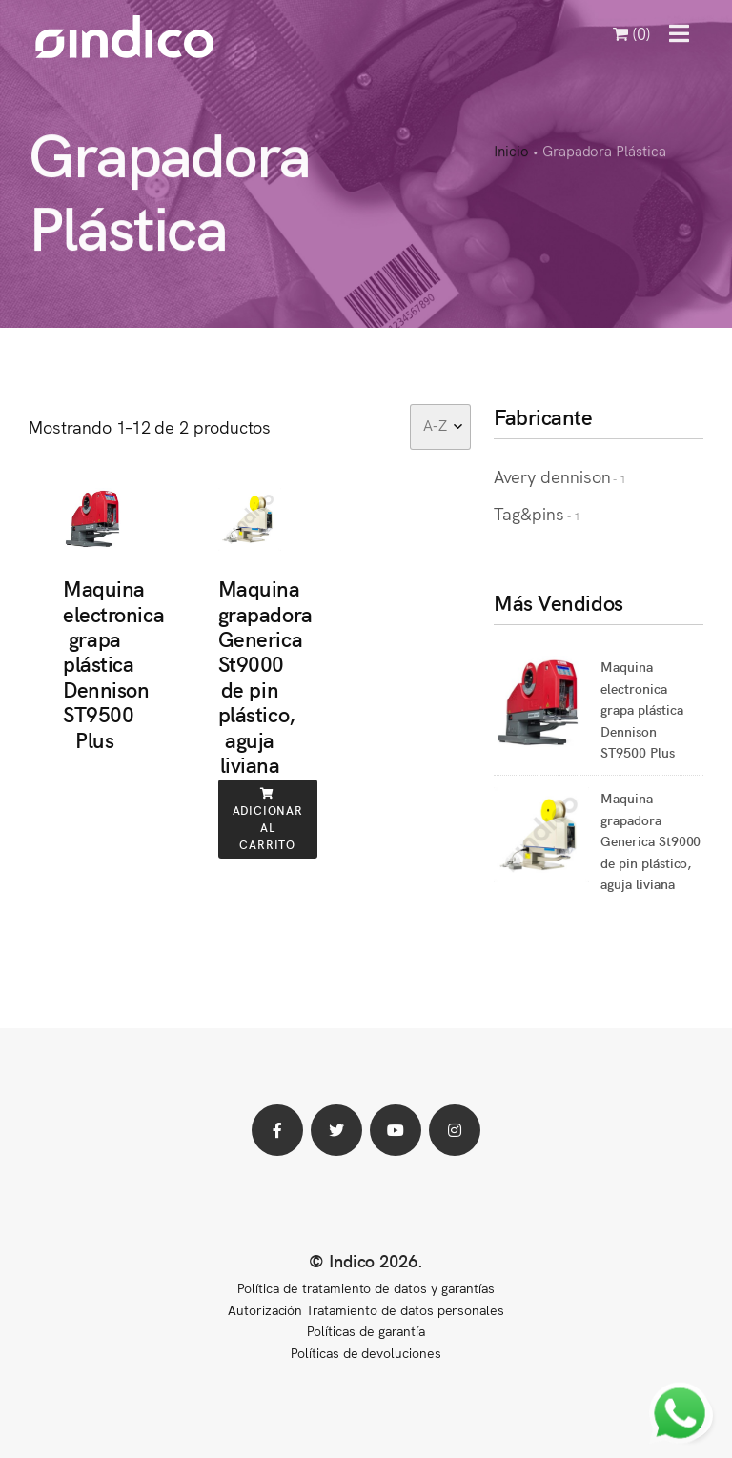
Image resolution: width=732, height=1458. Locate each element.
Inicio (511, 152)
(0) (631, 33)
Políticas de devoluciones (366, 1352)
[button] (679, 33)
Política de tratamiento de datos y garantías (365, 1287)
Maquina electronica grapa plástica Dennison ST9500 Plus (113, 663)
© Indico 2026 (363, 1260)
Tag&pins (529, 513)
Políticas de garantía (365, 1330)
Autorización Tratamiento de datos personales (366, 1309)
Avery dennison (552, 476)
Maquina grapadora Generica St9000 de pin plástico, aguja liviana (265, 676)
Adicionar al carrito (268, 820)
